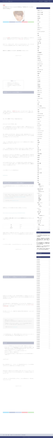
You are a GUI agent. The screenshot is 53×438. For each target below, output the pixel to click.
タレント (44, 83)
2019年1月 (43, 287)
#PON (15, 196)
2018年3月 (43, 303)
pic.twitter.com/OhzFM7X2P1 (9, 197)
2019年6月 (43, 280)
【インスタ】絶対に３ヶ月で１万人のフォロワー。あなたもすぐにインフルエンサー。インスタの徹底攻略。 (43, 236)
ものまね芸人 (44, 39)
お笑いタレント (44, 27)
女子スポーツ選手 (44, 12)
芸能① (44, 183)
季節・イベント (44, 217)
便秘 (44, 140)
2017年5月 (43, 320)
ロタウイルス (44, 138)
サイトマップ (35, 1)
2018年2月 (43, 304)
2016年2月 (43, 346)
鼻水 (44, 180)
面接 (44, 176)
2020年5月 (43, 269)
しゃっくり (44, 121)
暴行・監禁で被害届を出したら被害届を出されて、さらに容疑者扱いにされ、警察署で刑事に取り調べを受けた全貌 (43, 243)
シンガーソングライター (44, 31)
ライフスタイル (44, 136)
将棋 (44, 213)
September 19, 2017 (15, 200)
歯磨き (44, 159)
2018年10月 (43, 292)
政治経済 (44, 18)
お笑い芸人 (44, 60)
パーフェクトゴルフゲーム (44, 107)
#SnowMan (21, 196)
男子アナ (44, 56)
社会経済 (44, 58)
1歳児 (44, 109)
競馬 (44, 224)
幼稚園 (44, 155)
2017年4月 (43, 322)
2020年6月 (43, 268)
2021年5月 (43, 262)
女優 (44, 20)
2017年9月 (43, 313)
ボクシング (44, 195)
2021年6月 (43, 261)
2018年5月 (43, 299)
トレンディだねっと (7, 1)
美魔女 (44, 46)
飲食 (44, 178)
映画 (44, 104)
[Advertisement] (18, 30)
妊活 (44, 151)
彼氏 (44, 48)
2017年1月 (43, 327)
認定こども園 (44, 172)
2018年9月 (43, 294)
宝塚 (44, 67)
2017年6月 (43, 318)
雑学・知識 (44, 211)
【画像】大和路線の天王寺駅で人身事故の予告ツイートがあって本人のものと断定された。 (43, 249)
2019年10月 (43, 275)
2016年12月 (43, 329)
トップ (30, 1)
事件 (44, 204)
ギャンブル (44, 222)
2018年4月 (43, 301)
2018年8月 (43, 296)
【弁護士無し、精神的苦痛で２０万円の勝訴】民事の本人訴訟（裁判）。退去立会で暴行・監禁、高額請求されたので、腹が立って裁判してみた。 (43, 239)
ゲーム (44, 208)
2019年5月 (43, 282)
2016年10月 (43, 332)
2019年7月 (43, 278)
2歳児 (44, 111)
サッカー (44, 196)
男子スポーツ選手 (44, 14)
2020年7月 (43, 266)
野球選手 (44, 94)
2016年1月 (43, 348)
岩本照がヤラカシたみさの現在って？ (13, 82)
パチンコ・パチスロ (44, 225)
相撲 (44, 197)
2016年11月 (43, 330)
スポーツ (44, 193)
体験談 (44, 229)
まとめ (8, 86)
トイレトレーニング (44, 130)
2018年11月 (43, 290)
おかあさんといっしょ (44, 115)
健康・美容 (44, 220)
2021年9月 (43, 259)
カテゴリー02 (44, 92)
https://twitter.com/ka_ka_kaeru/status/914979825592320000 (14, 212)
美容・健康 (44, 163)
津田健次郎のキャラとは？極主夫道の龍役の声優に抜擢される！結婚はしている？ (43, 246)
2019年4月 (43, 283)
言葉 (44, 170)
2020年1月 (43, 271)
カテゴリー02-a (44, 98)
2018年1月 (43, 306)
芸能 (44, 182)
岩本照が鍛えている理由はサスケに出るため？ (14, 85)
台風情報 (44, 86)
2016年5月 (43, 341)
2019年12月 (43, 273)
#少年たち (17, 196)
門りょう (44, 190)
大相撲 (44, 96)
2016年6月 (43, 339)
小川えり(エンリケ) (44, 191)
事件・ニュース (44, 202)
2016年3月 (43, 344)
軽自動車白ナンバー (42, 215)
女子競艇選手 (44, 52)
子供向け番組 (44, 153)
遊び (44, 174)
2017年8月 (43, 315)
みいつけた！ (44, 125)
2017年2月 (43, 325)
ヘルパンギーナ (44, 132)
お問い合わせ (41, 1)
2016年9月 (43, 334)
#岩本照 (24, 196)
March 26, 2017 (15, 326)
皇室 (44, 50)
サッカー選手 (44, 65)
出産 (44, 144)
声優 (44, 35)
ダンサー (44, 77)
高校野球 (44, 198)
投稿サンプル (44, 90)
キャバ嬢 (44, 41)
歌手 (44, 33)
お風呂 (44, 119)
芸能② (44, 184)
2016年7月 (43, 337)
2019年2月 (43, 285)
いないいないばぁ (44, 113)
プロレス (44, 79)
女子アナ (44, 29)
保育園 (44, 142)
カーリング (44, 194)
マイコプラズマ (44, 134)
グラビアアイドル (44, 69)
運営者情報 (46, 1)
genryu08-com (44, 54)
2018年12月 (43, 289)
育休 (44, 165)
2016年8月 (43, 336)
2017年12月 (43, 308)
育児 (44, 167)
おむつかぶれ (44, 117)
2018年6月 (43, 297)
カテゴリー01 (44, 88)
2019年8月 (43, 276)
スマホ (44, 102)
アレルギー (44, 128)
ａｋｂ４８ (44, 37)
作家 (44, 75)
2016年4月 (43, 343)
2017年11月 (43, 310)
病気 (44, 161)
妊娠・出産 (44, 149)
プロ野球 (44, 199)
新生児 (44, 157)
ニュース (44, 205)
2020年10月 (43, 264)
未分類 (44, 16)
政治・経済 (44, 71)
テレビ (44, 227)
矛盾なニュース (44, 10)
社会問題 (44, 81)
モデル (44, 25)
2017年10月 (43, 311)
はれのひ (41, 206)
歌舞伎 (44, 73)
